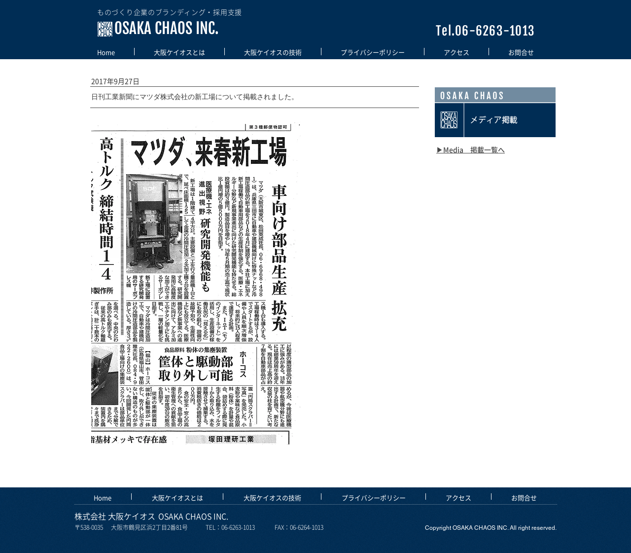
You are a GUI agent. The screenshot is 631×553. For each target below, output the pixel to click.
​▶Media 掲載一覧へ (470, 149)
